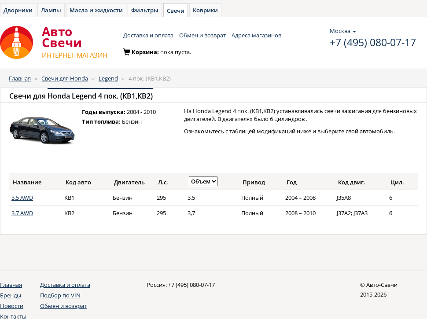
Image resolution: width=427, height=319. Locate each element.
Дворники (18, 10)
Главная (20, 78)
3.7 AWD (22, 213)
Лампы (51, 10)
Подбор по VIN (60, 295)
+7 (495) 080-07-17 (373, 43)
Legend (108, 78)
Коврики (205, 10)
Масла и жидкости (96, 10)
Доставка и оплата (148, 35)
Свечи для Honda (64, 78)
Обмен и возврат (202, 35)
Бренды (10, 295)
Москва (343, 31)
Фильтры (144, 10)
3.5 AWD (22, 198)
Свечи (175, 11)
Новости (11, 306)
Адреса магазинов (256, 35)
